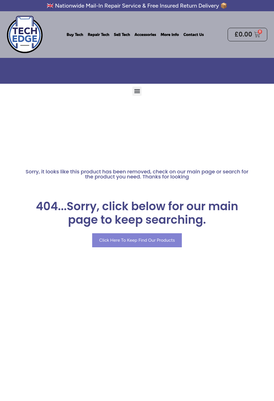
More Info (169, 34)
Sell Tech (122, 34)
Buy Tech (75, 34)
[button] (137, 91)
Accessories (145, 34)
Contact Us (193, 34)
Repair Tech (98, 34)
